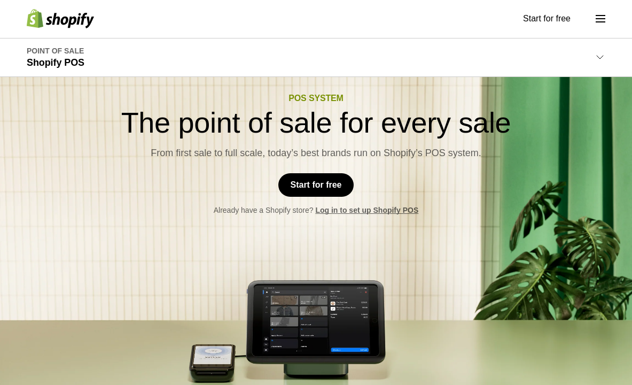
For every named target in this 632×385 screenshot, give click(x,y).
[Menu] (600, 19)
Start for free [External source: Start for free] (547, 18)
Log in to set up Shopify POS (366, 216)
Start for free (316, 188)
